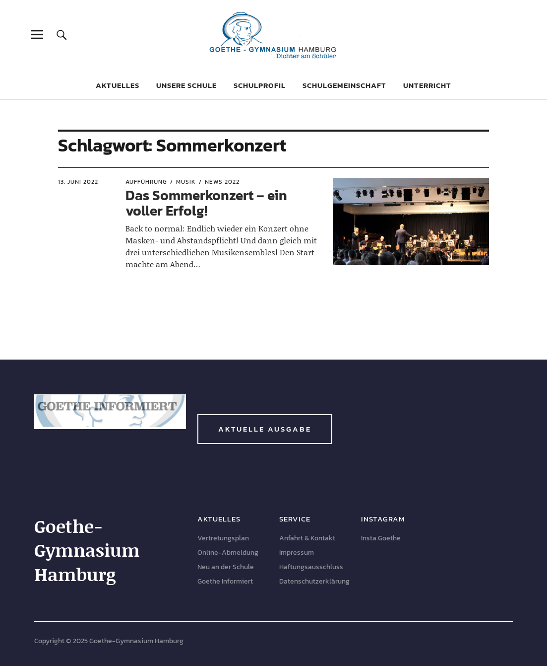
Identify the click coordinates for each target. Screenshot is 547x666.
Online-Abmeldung (227, 552)
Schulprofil (260, 85)
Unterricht (427, 85)
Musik (186, 181)
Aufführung (146, 181)
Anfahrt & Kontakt (307, 538)
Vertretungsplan (223, 538)
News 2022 (222, 181)
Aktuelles (117, 85)
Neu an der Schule (225, 567)
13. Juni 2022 (78, 181)
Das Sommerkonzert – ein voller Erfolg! (206, 203)
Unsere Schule (186, 85)
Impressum (296, 552)
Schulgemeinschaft (344, 85)
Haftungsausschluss (311, 567)
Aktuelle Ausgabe (264, 429)
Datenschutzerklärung (314, 581)
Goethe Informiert (225, 581)
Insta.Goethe (381, 538)
